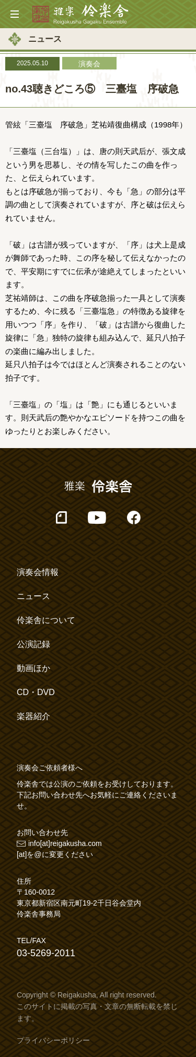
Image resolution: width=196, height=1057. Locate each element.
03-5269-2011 (46, 953)
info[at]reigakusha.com (65, 843)
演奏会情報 (38, 572)
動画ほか (33, 668)
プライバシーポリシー (53, 1040)
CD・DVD (36, 692)
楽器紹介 (33, 716)
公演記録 (33, 644)
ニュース (33, 596)
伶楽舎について (46, 620)
